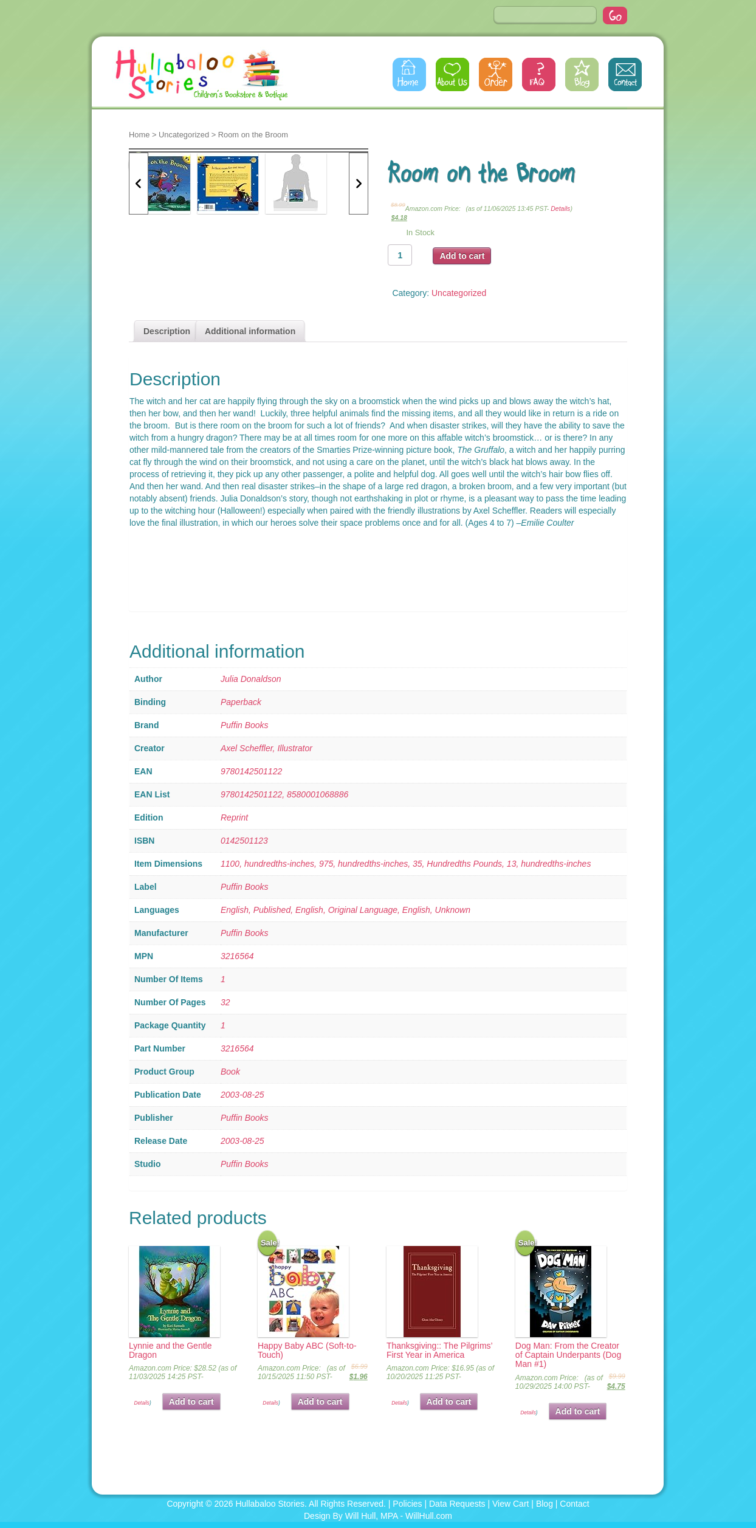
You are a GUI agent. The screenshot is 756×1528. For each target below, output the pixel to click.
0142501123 (244, 840)
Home (409, 74)
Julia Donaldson (251, 679)
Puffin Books (245, 725)
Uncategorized (184, 134)
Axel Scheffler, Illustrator (266, 748)
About (452, 74)
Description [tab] (166, 331)
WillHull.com (428, 1516)
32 (225, 1002)
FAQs (538, 74)
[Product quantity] (400, 255)
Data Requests (457, 1504)
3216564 (237, 956)
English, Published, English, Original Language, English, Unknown (345, 910)
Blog (582, 74)
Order (495, 74)
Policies (407, 1504)
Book (230, 1071)
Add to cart (461, 256)
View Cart (510, 1504)
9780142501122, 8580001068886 (284, 794)
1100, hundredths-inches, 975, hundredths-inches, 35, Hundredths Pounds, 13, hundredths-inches (406, 864)
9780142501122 (251, 771)
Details (560, 208)
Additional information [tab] (250, 331)
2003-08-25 (242, 1095)
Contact (625, 74)
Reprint (234, 817)
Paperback (241, 702)
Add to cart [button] (191, 1401)
